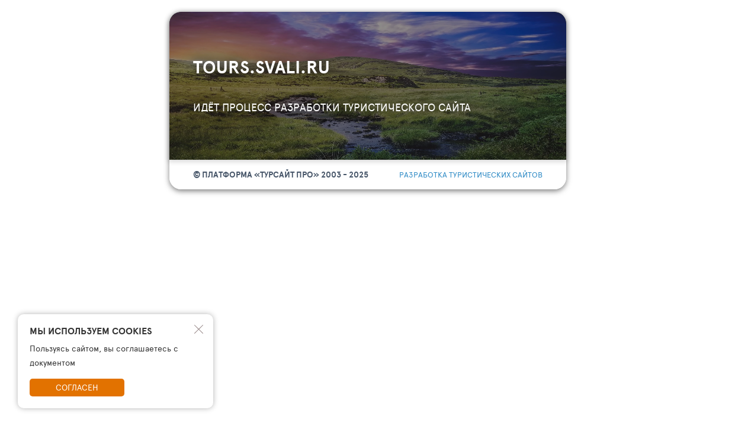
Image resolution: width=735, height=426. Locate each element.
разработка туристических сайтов (471, 174)
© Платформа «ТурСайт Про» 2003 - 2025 (280, 174)
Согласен (77, 387)
